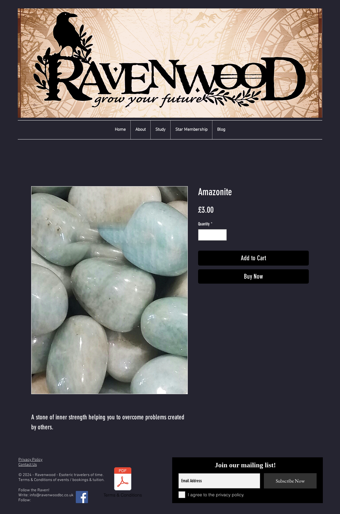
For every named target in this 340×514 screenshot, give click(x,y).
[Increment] (222, 234)
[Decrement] (203, 234)
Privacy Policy (30, 459)
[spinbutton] (212, 234)
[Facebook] (82, 497)
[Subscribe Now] (290, 480)
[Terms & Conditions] (123, 483)
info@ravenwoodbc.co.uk (52, 495)
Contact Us (27, 464)
